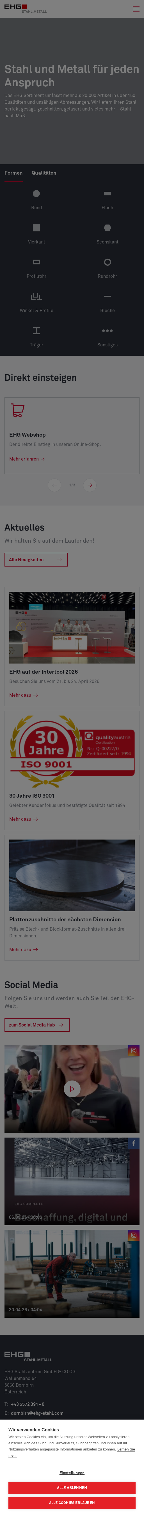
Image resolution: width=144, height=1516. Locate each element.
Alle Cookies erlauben (72, 1503)
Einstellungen (72, 1473)
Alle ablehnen (72, 1488)
